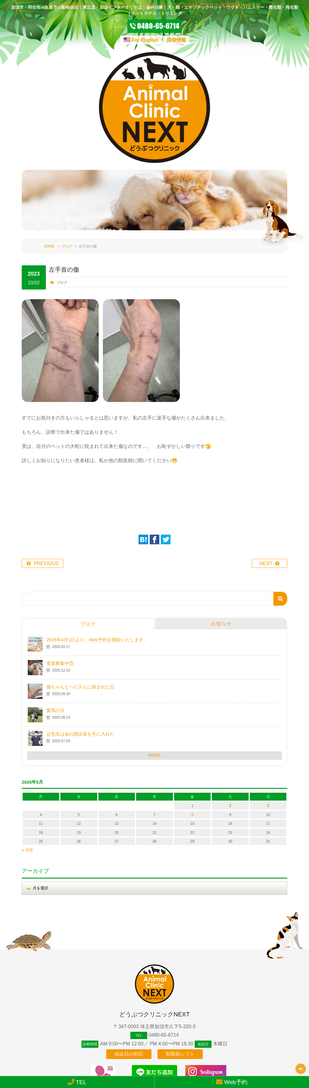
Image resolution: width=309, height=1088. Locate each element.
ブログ (66, 196)
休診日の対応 (128, 1008)
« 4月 (27, 799)
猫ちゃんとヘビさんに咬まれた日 (80, 636)
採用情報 (176, 40)
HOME (49, 196)
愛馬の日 (55, 659)
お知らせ (221, 573)
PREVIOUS (46, 513)
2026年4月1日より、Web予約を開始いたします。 (97, 589)
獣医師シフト (180, 1008)
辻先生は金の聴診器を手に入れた (80, 683)
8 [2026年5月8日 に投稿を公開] (192, 764)
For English (145, 40)
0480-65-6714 (164, 984)
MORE (154, 704)
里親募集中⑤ (60, 612)
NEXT (266, 513)
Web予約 (231, 1082)
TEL (77, 1082)
